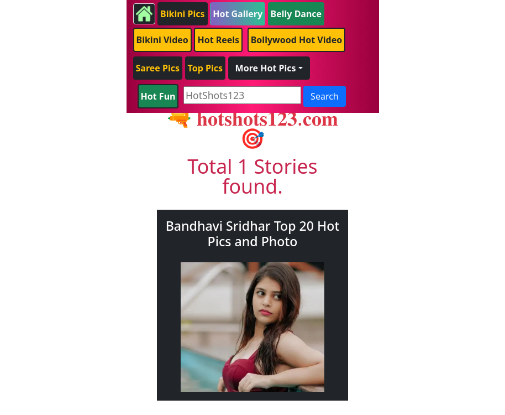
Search (325, 96)
